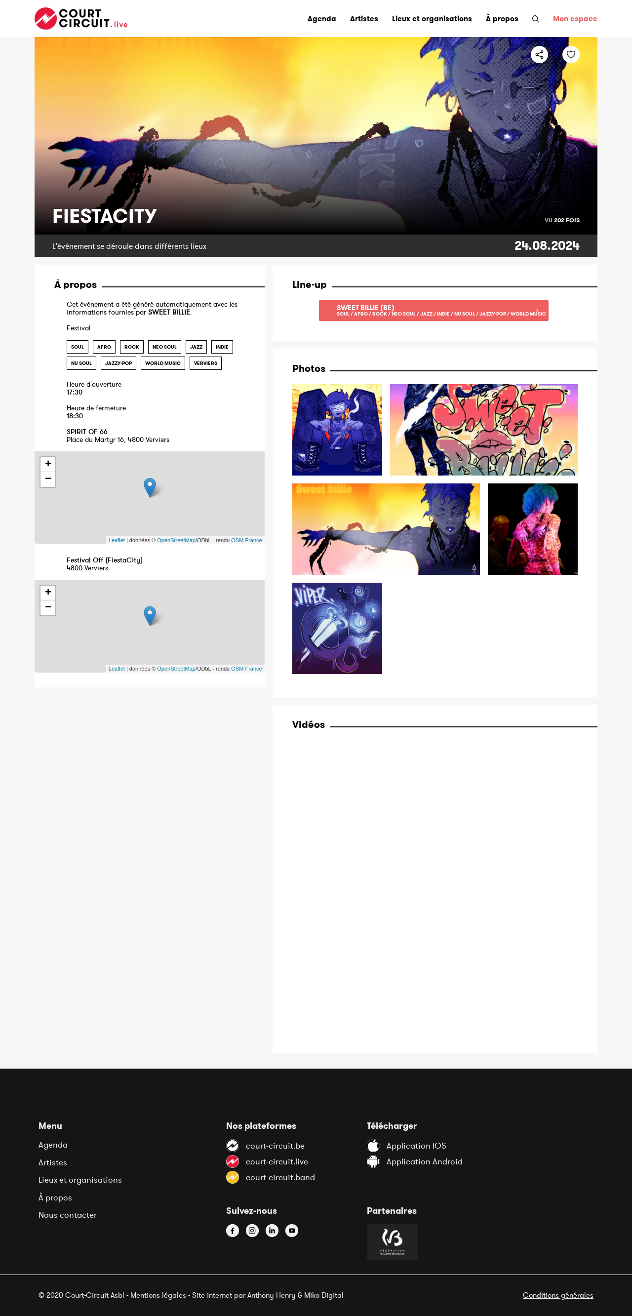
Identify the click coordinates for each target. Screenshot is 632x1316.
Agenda (53, 1144)
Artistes (53, 1162)
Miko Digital (324, 1295)
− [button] (48, 479)
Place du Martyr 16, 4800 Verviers (156, 436)
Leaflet (117, 540)
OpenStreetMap (176, 540)
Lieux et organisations (80, 1179)
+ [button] (48, 464)
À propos (55, 1197)
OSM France (246, 540)
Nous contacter (68, 1214)
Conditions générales (558, 1295)
